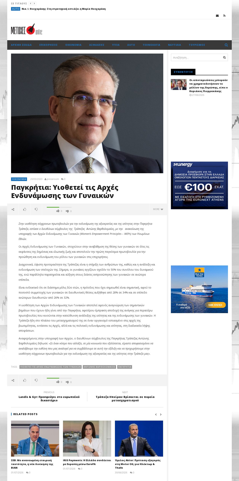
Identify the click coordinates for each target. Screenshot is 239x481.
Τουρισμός (197, 44)
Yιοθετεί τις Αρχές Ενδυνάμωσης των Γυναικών (50, 366)
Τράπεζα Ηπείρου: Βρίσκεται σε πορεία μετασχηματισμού (125, 397)
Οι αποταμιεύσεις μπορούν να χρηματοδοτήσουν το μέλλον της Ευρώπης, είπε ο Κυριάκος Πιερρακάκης (208, 85)
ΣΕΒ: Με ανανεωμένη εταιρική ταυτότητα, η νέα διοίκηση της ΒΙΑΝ (32, 464)
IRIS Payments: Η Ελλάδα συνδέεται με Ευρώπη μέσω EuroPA (87, 462)
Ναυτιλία (174, 44)
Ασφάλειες (96, 44)
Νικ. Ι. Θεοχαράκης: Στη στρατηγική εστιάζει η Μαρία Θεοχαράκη (64, 8)
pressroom (53, 179)
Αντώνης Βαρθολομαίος (99, 366)
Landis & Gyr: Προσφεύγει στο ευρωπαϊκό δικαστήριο (49, 397)
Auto (15, 8)
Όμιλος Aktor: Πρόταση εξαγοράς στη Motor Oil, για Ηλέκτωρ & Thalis (138, 464)
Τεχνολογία (151, 44)
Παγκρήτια (124, 366)
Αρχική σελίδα (21, 44)
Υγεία (116, 44)
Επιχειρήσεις (48, 44)
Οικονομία (73, 44)
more (158, 209)
